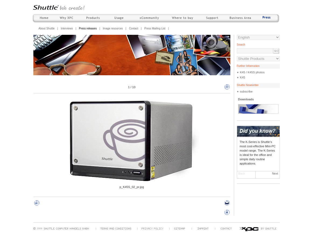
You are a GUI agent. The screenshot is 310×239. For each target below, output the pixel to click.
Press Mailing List (154, 28)
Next (275, 173)
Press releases (88, 28)
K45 (242, 77)
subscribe (246, 91)
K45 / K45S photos (252, 72)
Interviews (67, 28)
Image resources (113, 28)
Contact (133, 28)
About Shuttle (46, 28)
